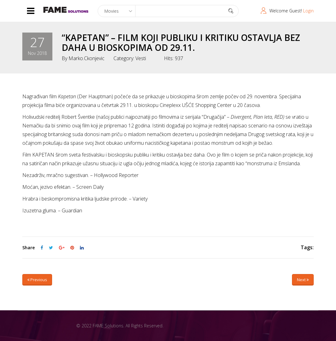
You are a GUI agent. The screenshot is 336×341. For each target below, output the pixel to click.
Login (308, 11)
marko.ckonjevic (86, 58)
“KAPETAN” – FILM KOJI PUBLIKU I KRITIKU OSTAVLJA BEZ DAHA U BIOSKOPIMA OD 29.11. (181, 42)
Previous (37, 279)
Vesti (140, 58)
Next (303, 279)
